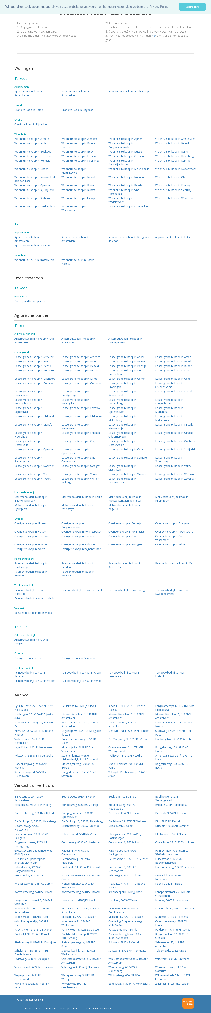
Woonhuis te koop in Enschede (33, 156)
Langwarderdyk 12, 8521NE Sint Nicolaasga (174, 707)
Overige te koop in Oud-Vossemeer (169, 538)
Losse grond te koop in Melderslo (34, 416)
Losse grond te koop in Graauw (33, 383)
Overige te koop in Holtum (30, 531)
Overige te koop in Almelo (30, 523)
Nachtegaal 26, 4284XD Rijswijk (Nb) (33, 716)
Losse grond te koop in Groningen (122, 385)
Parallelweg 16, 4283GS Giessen (80, 929)
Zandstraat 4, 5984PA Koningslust (129, 983)
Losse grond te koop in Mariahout (169, 410)
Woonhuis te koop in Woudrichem (129, 206)
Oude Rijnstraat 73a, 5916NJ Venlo (125, 765)
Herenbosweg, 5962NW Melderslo (75, 860)
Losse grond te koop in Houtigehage (75, 393)
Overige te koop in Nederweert (33, 536)
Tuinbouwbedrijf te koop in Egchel (129, 590)
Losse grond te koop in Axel (31, 361)
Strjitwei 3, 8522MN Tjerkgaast (127, 950)
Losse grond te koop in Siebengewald (28, 459)
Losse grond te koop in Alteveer (33, 357)
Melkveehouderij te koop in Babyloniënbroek (30, 498)
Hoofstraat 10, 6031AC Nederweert (122, 869)
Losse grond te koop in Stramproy (169, 459)
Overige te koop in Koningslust (126, 531)
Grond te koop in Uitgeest (77, 110)
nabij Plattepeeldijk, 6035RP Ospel (31, 923)
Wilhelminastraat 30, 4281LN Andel (32, 985)
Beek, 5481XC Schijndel (122, 796)
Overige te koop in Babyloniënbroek (72, 525)
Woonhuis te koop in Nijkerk (78, 177)
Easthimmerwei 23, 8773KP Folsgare (31, 836)
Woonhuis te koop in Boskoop (32, 151)
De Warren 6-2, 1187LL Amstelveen (122, 724)
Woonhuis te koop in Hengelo (32, 160)
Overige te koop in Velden (170, 544)
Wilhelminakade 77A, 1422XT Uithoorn (172, 977)
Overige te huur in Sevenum (78, 658)
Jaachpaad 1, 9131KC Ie (28, 875)
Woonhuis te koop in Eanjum (172, 151)
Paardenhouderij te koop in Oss (174, 563)
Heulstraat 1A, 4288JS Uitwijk (78, 706)
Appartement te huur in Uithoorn (34, 245)
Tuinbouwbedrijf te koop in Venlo (34, 598)
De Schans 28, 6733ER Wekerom (128, 821)
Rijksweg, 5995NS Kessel (123, 942)
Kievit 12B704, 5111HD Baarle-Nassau (127, 707)
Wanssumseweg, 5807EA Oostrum (170, 969)
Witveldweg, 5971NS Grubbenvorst (73, 985)
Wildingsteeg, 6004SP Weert (125, 975)
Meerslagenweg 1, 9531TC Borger (77, 765)
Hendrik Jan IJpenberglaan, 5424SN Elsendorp (30, 860)
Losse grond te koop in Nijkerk (174, 424)
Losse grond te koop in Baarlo (79, 361)
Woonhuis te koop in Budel (77, 151)
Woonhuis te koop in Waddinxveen (120, 200)
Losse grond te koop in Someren (128, 457)
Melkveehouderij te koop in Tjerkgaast (30, 507)
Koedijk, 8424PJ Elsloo (168, 883)
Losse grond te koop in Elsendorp (34, 378)
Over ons (51, 1008)
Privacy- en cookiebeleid (99, 1008)
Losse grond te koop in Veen (31, 474)
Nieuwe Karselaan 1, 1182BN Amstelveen (79, 716)
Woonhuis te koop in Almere (31, 139)
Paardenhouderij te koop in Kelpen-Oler (124, 565)
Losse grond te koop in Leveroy (80, 408)
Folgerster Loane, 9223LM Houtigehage (30, 844)
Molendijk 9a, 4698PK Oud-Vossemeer (78, 749)
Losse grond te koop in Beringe (127, 366)
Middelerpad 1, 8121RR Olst (31, 917)
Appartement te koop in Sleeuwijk (128, 91)
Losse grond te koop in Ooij (78, 441)
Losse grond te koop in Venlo (79, 474)
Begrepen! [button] (192, 6)
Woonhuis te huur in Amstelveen (34, 260)
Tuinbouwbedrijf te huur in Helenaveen (124, 674)
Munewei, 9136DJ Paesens (171, 917)
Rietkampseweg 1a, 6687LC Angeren (78, 944)
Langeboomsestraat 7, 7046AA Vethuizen (33, 902)
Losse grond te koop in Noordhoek (28, 434)
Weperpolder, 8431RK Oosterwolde (27, 977)
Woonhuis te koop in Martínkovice (74, 170)
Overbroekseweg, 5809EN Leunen (171, 923)
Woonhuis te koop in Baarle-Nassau (78, 145)
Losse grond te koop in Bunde (173, 366)
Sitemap (64, 1008)
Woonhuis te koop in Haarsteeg (174, 156)
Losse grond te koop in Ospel (126, 449)
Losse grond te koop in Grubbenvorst (169, 385)
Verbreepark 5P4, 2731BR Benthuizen (30, 741)
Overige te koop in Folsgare (172, 523)
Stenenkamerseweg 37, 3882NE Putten (33, 724)
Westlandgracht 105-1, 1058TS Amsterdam (80, 724)
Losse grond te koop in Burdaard (34, 370)
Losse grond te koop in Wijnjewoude (122, 480)
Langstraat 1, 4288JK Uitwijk (78, 900)
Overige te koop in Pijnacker (31, 544)
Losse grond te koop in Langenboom (169, 401)
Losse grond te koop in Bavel (173, 361)
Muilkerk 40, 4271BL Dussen (78, 917)
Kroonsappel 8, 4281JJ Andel (125, 892)
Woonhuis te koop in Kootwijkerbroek (120, 162)
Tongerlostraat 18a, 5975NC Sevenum (78, 774)
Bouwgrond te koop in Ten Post (34, 301)
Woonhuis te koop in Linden (31, 169)
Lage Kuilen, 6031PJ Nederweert (34, 747)
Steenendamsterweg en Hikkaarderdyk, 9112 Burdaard (79, 757)
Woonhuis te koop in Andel (30, 143)
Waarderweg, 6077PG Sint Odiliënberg (124, 969)
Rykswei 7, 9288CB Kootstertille (33, 755)
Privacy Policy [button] (158, 6)
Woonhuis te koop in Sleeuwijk (173, 190)
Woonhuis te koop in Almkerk (79, 139)
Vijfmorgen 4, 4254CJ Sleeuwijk (80, 967)
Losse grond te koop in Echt (172, 370)
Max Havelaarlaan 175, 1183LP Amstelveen (80, 910)
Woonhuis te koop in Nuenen (126, 177)
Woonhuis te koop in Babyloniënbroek (120, 145)
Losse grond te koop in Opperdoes (75, 451)
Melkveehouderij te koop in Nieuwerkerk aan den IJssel (124, 498)
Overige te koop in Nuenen (77, 536)
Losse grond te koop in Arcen (173, 357)
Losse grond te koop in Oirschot (174, 433)
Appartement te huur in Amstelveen (28, 239)
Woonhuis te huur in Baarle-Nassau (78, 261)
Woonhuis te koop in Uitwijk (78, 198)
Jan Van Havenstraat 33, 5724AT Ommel (81, 877)
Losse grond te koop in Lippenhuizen (122, 410)
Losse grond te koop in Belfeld (80, 366)
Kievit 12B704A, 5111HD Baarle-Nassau (34, 732)
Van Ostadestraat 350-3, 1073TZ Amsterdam (81, 960)
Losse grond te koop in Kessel (173, 391)
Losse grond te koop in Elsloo (79, 378)
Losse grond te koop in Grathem (81, 383)
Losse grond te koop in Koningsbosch (28, 401)
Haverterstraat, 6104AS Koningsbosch (122, 852)
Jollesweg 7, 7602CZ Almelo (125, 875)
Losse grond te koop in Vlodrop (127, 474)
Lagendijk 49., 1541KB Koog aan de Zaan (81, 732)
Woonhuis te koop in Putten (78, 185)
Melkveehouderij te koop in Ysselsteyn (77, 507)
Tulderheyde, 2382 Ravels (170, 950)
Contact (77, 1008)
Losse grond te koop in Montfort (34, 424)
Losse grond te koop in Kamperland (122, 393)
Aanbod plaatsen (32, 1008)
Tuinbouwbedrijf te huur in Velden (34, 681)
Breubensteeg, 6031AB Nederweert (122, 806)
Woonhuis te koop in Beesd (172, 143)
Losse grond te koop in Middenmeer (169, 418)
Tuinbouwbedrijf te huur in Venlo (81, 681)
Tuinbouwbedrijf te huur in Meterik (171, 674)
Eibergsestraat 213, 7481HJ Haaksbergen (124, 836)
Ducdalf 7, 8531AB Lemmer (172, 826)
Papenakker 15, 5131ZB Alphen (33, 929)
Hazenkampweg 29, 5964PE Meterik (31, 765)
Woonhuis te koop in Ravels (125, 185)
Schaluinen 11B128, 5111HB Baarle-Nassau (31, 952)
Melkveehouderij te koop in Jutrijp (81, 497)
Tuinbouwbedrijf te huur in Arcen (81, 672)
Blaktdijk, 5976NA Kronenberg (32, 805)
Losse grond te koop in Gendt (173, 378)
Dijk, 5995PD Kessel (167, 821)
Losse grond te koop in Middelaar (81, 416)
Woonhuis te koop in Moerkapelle (128, 169)
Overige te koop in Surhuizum (79, 544)
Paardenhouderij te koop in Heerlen (77, 565)
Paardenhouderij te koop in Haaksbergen (30, 565)
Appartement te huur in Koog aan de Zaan (128, 239)
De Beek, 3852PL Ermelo (123, 813)
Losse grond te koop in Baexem (127, 361)
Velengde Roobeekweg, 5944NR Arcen (127, 774)
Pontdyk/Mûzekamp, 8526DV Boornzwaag (79, 936)
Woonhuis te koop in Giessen (126, 156)
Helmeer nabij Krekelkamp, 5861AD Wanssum (171, 852)
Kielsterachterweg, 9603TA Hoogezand (77, 885)
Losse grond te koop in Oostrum (175, 441)
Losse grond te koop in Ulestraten (122, 467)
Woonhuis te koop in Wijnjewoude (74, 208)
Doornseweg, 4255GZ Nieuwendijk (27, 827)
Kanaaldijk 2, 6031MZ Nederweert (168, 877)
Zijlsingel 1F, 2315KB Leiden (172, 983)
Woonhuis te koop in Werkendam (34, 206)
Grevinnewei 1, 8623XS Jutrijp (126, 842)
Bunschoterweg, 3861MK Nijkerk (34, 813)
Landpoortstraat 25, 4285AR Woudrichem (172, 893)
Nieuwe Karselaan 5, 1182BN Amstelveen (173, 716)
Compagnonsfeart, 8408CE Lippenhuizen (77, 815)
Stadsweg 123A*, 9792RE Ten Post (173, 732)
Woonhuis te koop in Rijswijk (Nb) (34, 190)
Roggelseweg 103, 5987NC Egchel (171, 749)
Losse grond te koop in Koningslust (75, 401)
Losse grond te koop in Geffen (126, 378)
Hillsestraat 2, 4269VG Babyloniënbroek (168, 860)
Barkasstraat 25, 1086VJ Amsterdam (29, 798)
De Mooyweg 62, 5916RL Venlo (127, 739)
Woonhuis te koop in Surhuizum (33, 198)
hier (153, 35)
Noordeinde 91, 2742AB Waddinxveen (76, 923)
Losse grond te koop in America (80, 357)
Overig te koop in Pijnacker (30, 124)
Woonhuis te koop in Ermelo (78, 156)
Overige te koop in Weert (29, 549)
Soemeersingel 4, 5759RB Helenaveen (30, 774)
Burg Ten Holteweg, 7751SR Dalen (78, 741)
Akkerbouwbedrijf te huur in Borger (31, 641)
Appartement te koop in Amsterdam (75, 93)
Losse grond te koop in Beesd (32, 366)
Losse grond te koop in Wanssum (175, 474)
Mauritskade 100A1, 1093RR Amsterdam (31, 910)
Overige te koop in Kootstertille (174, 531)
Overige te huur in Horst (29, 658)
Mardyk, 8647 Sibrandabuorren (174, 900)
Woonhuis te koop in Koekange (80, 160)
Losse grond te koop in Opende (33, 449)
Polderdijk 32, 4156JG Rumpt (31, 934)
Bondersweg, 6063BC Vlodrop (79, 805)
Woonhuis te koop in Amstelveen (175, 139)
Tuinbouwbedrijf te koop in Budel (81, 590)
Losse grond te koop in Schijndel (175, 449)
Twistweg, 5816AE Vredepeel (32, 959)
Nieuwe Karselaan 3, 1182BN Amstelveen (126, 716)
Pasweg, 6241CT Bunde (122, 929)
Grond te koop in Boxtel (29, 110)
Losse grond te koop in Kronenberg (122, 401)
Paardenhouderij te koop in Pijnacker (30, 573)
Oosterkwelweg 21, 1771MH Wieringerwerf (125, 749)
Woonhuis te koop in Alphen (125, 139)
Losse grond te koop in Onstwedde (28, 443)
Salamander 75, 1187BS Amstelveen (169, 944)
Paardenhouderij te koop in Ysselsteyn (77, 573)
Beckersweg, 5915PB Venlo (78, 796)
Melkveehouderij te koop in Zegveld (124, 507)
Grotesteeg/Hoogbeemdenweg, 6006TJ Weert (33, 852)
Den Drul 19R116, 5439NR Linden (128, 731)
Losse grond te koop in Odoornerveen (122, 434)
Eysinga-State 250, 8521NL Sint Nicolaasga (33, 707)
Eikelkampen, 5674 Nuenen (171, 834)
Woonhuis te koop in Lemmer (173, 160)
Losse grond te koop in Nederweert (75, 426)
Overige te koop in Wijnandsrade (81, 549)
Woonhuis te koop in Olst (170, 177)
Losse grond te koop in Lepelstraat (28, 410)
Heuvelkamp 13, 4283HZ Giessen (128, 859)
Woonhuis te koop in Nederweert (175, 169)
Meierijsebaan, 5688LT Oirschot (174, 908)
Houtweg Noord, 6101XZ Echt (173, 739)
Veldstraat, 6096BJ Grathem (172, 959)
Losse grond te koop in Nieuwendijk (122, 426)
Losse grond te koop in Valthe (173, 466)
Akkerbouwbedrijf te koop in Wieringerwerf (125, 340)
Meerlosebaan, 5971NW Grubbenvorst (123, 910)
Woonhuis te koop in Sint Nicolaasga (123, 191)
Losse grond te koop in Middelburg (122, 418)
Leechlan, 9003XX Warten (123, 900)
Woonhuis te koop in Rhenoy (172, 185)
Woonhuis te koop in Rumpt (78, 190)
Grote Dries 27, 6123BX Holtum (174, 842)
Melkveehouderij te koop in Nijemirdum (171, 498)
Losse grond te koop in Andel (126, 357)
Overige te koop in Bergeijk (124, 523)
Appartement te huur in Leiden (173, 237)
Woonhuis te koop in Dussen (125, 151)
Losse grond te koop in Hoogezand (28, 393)
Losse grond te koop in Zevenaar (175, 478)
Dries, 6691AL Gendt (120, 826)
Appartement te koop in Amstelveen (28, 93)
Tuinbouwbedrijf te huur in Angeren (30, 674)
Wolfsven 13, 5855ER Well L (125, 755)
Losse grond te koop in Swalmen (34, 466)
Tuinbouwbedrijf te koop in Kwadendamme (171, 592)
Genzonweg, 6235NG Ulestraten (81, 842)
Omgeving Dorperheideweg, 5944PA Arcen (125, 923)
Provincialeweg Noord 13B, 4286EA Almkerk (125, 936)
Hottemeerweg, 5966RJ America (174, 867)
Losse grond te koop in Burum (80, 370)
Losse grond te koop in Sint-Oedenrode (78, 459)
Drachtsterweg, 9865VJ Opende (80, 826)
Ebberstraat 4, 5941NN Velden (79, 834)
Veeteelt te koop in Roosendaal (33, 613)
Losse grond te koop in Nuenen (80, 433)
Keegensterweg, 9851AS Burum (33, 883)
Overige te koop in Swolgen (125, 544)
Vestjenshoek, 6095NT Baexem (33, 967)
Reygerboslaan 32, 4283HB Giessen (171, 936)
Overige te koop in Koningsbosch (81, 531)
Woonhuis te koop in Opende (32, 185)
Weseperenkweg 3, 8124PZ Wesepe (78, 977)
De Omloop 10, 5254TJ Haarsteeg (35, 821)
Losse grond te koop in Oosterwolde (122, 443)
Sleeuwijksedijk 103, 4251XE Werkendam (78, 952)
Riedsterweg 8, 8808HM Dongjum (35, 942)
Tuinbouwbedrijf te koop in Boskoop (30, 592)
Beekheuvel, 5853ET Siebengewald (167, 798)
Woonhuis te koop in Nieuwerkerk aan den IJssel (35, 179)
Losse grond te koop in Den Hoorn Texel (125, 372)
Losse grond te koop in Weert (32, 478)
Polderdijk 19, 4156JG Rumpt (172, 929)
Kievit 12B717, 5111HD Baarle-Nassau (127, 885)
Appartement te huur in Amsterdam (75, 239)
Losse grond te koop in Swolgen (81, 466)
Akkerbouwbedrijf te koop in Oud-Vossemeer (34, 340)
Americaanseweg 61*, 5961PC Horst (173, 757)
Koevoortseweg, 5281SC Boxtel (33, 892)
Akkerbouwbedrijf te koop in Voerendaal (78, 340)
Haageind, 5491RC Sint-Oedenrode (75, 852)
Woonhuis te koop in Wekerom (174, 198)
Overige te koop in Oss (122, 536)
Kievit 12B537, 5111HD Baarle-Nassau (174, 724)
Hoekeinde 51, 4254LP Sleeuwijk (81, 867)
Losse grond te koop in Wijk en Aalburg (80, 480)
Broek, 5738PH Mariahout (171, 805)
